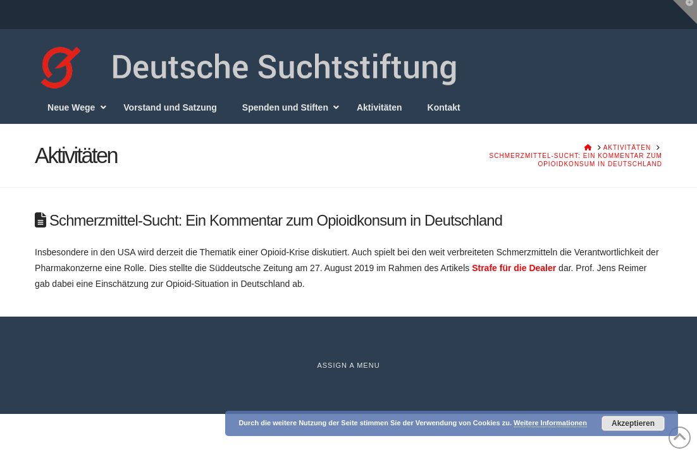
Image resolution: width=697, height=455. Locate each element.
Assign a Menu (348, 365)
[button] (685, 12)
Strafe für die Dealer (514, 268)
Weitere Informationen (550, 423)
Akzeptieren (633, 423)
